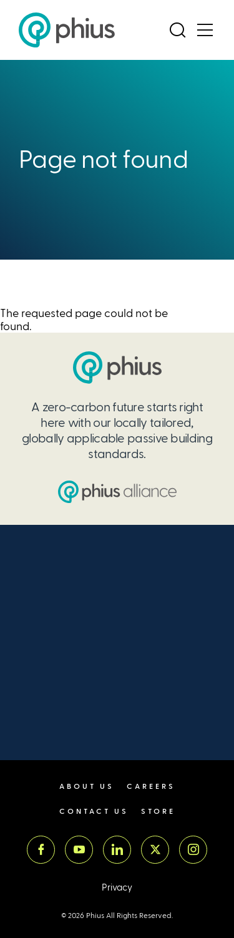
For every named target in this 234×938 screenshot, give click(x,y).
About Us (86, 787)
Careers (151, 787)
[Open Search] (177, 30)
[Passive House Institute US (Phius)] (67, 29)
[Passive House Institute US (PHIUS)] (117, 367)
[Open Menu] (204, 30)
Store (158, 812)
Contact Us (94, 812)
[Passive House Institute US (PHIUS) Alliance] (117, 492)
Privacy (117, 887)
